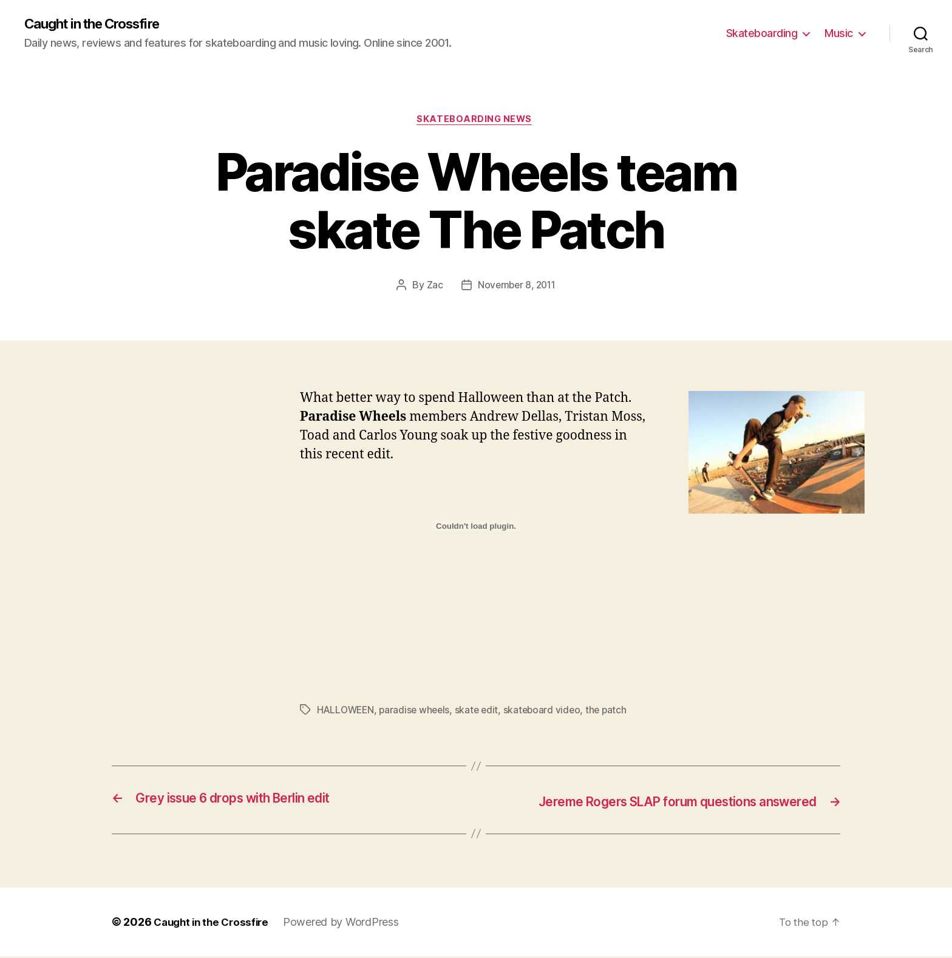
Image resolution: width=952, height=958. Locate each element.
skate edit (482, 713)
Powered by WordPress (348, 923)
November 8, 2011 (516, 288)
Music (838, 33)
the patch (614, 713)
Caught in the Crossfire (99, 24)
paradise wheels (418, 713)
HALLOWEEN (347, 713)
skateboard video (548, 713)
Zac (432, 288)
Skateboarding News (476, 121)
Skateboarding (762, 33)
